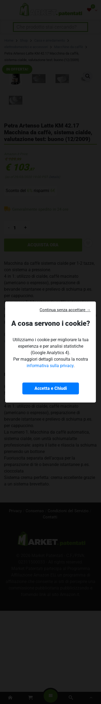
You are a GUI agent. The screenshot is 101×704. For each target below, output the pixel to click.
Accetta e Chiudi (50, 388)
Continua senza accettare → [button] (65, 309)
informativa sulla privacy (50, 365)
